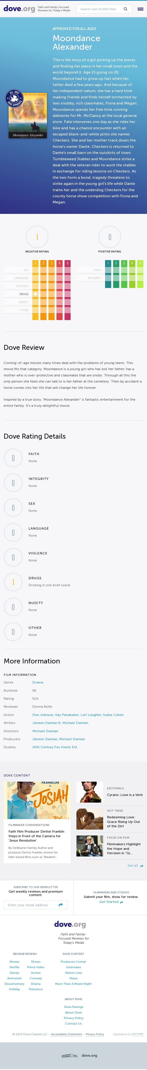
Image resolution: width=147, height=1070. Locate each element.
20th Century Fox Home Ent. (55, 748)
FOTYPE (137, 1035)
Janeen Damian (44, 740)
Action (36, 973)
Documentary (14, 984)
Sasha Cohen (113, 715)
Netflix (14, 968)
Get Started (111, 903)
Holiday (14, 990)
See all (135, 866)
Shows (35, 962)
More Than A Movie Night (73, 984)
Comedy (36, 979)
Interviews (73, 968)
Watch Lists (73, 973)
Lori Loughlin (91, 715)
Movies (14, 962)
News (73, 979)
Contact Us (73, 1024)
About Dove (73, 1013)
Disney (14, 973)
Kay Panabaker (67, 715)
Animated (14, 979)
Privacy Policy (73, 1018)
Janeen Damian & (46, 724)
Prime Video (35, 968)
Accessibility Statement (66, 1035)
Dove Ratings (73, 1007)
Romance (36, 990)
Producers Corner (73, 962)
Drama (37, 683)
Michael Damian (75, 724)
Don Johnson (42, 715)
